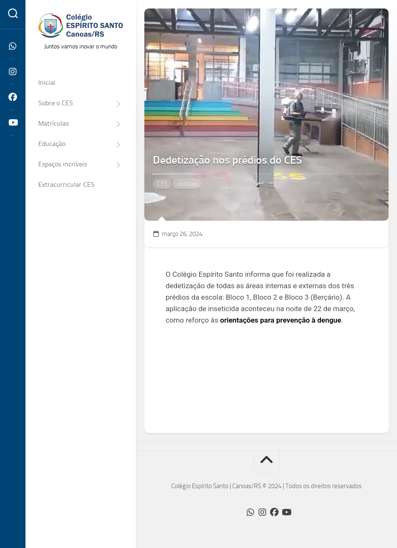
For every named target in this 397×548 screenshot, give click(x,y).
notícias (187, 184)
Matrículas (53, 123)
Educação (51, 144)
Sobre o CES (55, 103)
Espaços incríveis (62, 164)
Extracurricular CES (66, 184)
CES (162, 184)
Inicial (46, 83)
